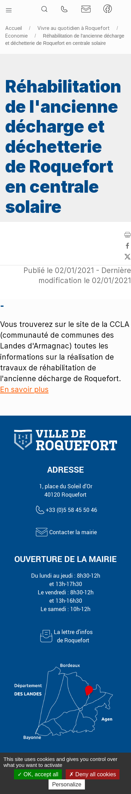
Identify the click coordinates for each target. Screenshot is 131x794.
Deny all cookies (92, 774)
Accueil (13, 28)
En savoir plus (24, 389)
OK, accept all (37, 774)
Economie (16, 36)
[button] (8, 8)
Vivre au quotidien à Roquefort (73, 28)
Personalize (66, 784)
